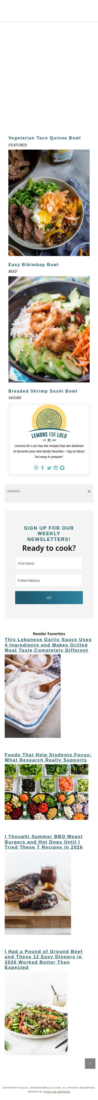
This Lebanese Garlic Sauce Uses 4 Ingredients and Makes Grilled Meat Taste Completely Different (48, 645)
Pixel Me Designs (57, 1091)
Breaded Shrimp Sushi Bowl (42, 391)
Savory (14, 398)
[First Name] (49, 563)
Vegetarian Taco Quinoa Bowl (44, 138)
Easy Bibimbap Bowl (33, 265)
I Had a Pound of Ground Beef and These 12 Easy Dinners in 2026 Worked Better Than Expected (44, 959)
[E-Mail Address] (49, 580)
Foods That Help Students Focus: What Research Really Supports (48, 757)
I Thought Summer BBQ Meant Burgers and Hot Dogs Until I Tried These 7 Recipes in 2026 (44, 842)
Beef (12, 271)
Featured (17, 145)
